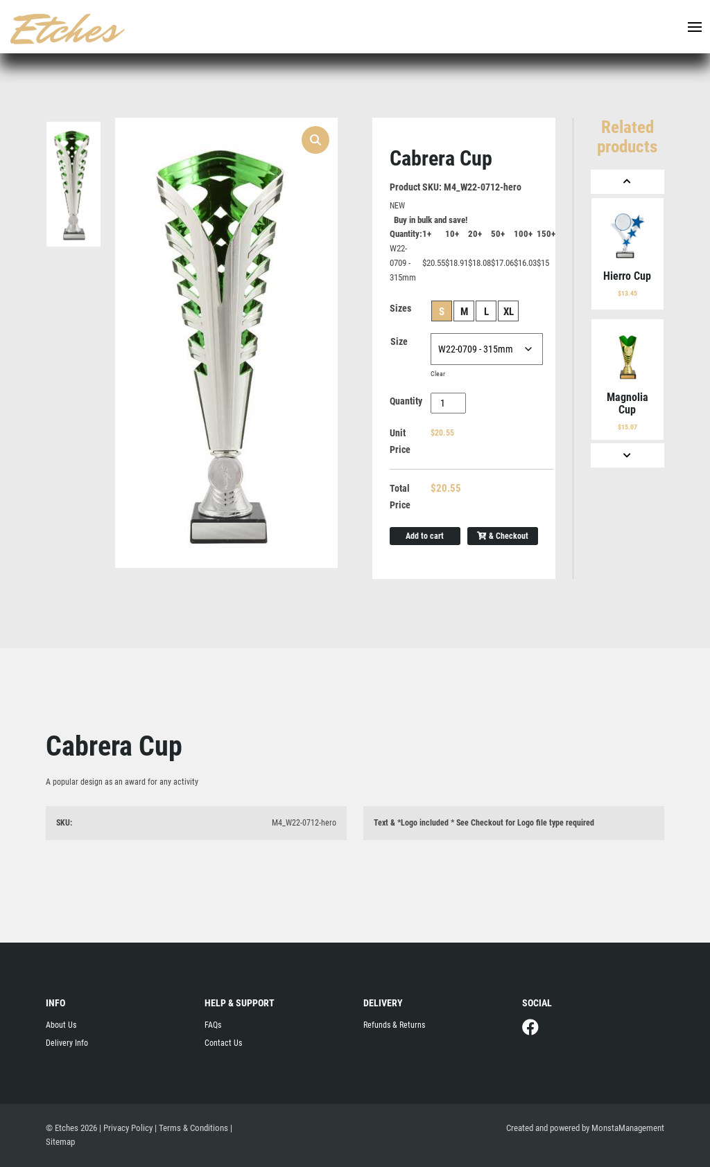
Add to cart (425, 536)
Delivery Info (67, 1043)
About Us (61, 1025)
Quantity (406, 401)
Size (399, 341)
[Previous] (627, 182)
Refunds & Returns (394, 1025)
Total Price (400, 496)
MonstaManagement (627, 1128)
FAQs (213, 1025)
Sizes (400, 308)
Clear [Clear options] (438, 373)
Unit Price (400, 441)
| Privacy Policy (126, 1128)
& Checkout (502, 536)
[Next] (627, 455)
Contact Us (223, 1043)
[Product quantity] (448, 403)
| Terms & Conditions (191, 1128)
